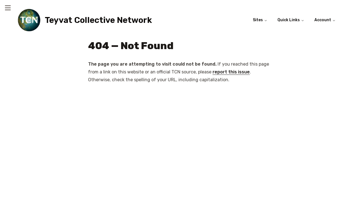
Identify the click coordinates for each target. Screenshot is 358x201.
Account (325, 20)
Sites (260, 20)
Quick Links (290, 20)
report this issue (231, 72)
